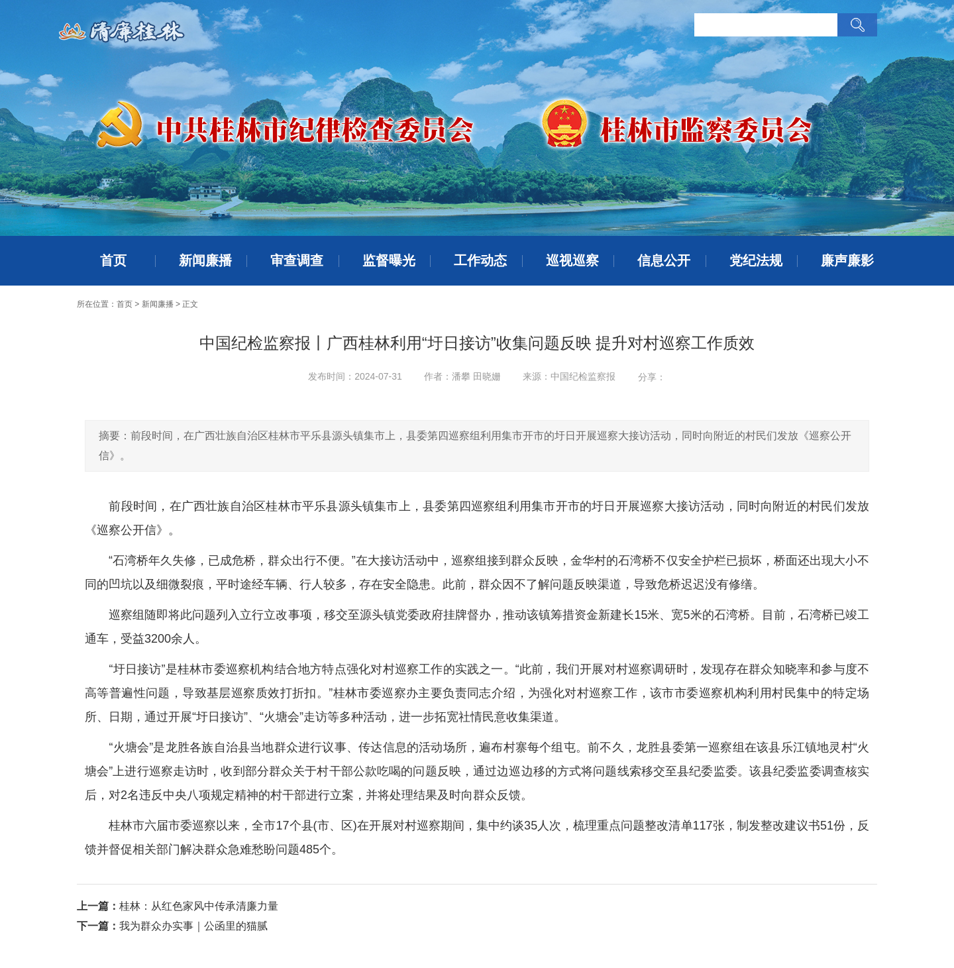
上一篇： (98, 906)
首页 (113, 260)
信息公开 (663, 260)
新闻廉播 (205, 260)
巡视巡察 (572, 260)
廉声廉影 (847, 260)
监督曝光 (388, 260)
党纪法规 (755, 260)
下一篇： (98, 926)
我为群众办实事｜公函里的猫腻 (193, 926)
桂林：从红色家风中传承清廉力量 (198, 906)
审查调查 (296, 260)
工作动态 (480, 260)
